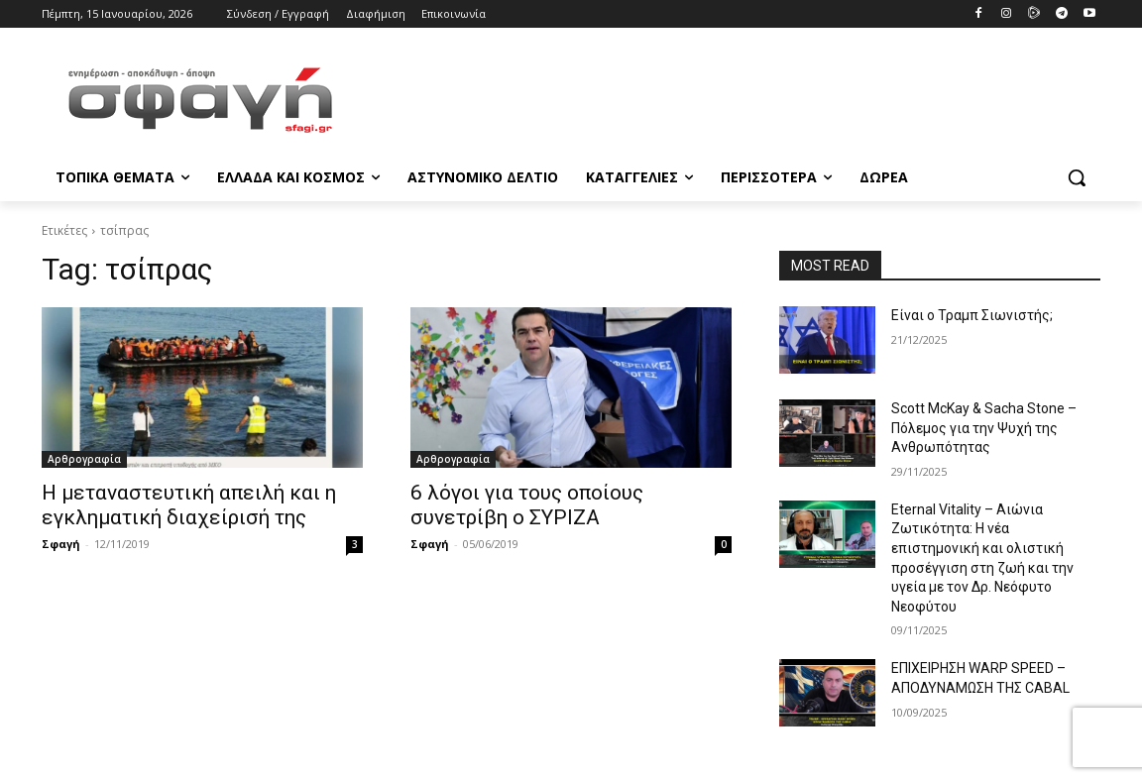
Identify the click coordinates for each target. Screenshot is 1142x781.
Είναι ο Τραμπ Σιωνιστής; (972, 315)
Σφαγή (61, 543)
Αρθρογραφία (84, 459)
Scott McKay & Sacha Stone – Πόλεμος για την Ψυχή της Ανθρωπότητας (984, 427)
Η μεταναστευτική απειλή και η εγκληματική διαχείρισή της (189, 505)
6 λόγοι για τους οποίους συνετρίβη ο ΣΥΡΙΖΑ (526, 505)
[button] (1076, 177)
